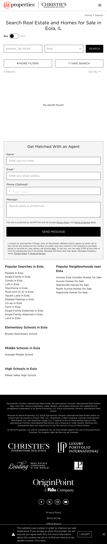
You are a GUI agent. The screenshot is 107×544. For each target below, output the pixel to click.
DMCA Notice (53, 524)
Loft (12, 284)
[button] (104, 534)
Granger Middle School (19, 354)
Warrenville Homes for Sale (72, 284)
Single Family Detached (24, 310)
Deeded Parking (19, 299)
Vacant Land (17, 295)
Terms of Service (82, 222)
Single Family (17, 276)
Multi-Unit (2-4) (19, 291)
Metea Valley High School (20, 375)
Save (79, 63)
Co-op (13, 303)
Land (12, 318)
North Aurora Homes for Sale (74, 288)
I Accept (85, 534)
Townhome (16, 288)
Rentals (14, 273)
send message (53, 231)
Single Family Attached (24, 314)
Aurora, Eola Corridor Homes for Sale (78, 277)
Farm (12, 306)
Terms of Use (53, 518)
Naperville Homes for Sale (71, 292)
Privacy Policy (63, 222)
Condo (13, 280)
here (54, 248)
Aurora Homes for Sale (70, 281)
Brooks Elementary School (21, 333)
